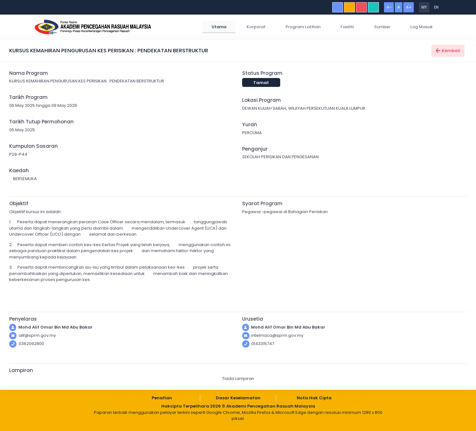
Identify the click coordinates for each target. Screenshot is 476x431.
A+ (409, 7)
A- (389, 7)
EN (436, 7)
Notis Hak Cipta (314, 398)
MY (424, 7)
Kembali (448, 51)
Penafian (162, 398)
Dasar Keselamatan (238, 398)
